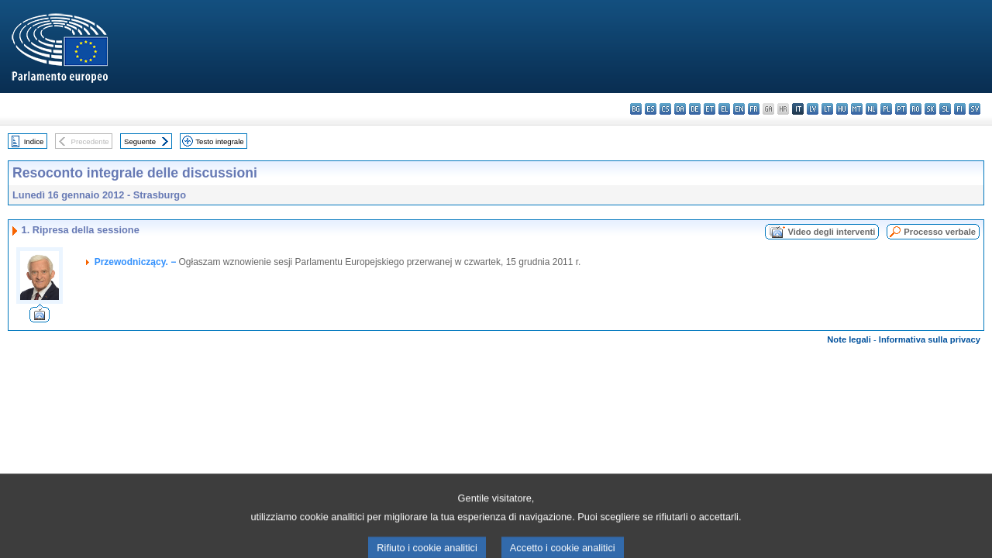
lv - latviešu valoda (812, 109)
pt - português (901, 109)
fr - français (754, 109)
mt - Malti (857, 109)
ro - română (915, 109)
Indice (34, 141)
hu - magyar (842, 109)
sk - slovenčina (930, 109)
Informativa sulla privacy (929, 339)
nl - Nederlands (871, 109)
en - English (739, 109)
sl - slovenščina (945, 109)
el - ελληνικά (724, 109)
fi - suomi (960, 109)
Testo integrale (219, 141)
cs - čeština (665, 109)
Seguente (140, 141)
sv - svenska (974, 109)
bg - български (636, 109)
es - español (650, 109)
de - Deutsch (695, 109)
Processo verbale (940, 231)
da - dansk (680, 109)
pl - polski (886, 109)
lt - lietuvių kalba (827, 109)
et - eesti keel (709, 109)
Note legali (849, 339)
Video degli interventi (831, 231)
